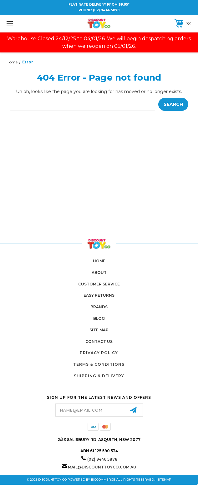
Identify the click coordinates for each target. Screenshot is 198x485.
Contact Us (99, 341)
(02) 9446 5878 (106, 10)
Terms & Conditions (98, 364)
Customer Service (99, 284)
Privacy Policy (99, 352)
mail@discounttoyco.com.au (102, 467)
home (99, 261)
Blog (99, 318)
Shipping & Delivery (99, 376)
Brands (99, 306)
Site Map (99, 330)
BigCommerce (103, 480)
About (99, 272)
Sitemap (164, 480)
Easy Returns (99, 295)
